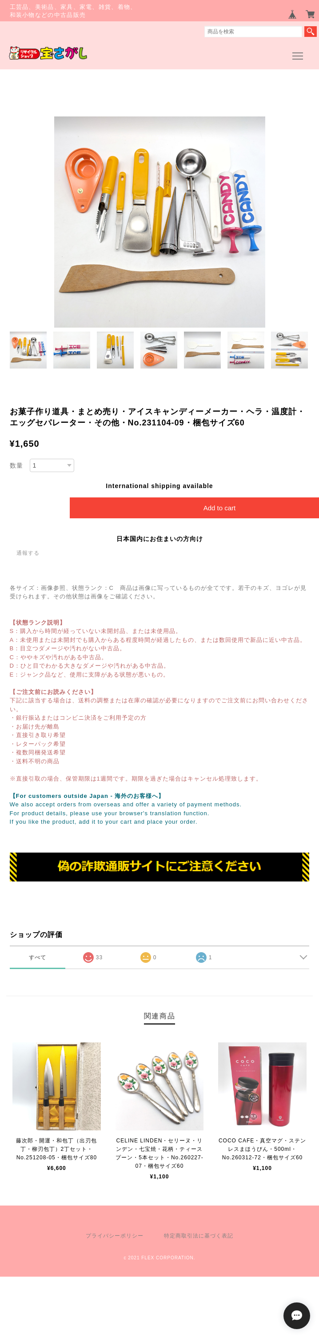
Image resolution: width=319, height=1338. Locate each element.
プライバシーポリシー (115, 1236)
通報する (28, 553)
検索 (310, 31)
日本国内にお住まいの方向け (159, 538)
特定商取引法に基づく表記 (198, 1236)
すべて (37, 957)
